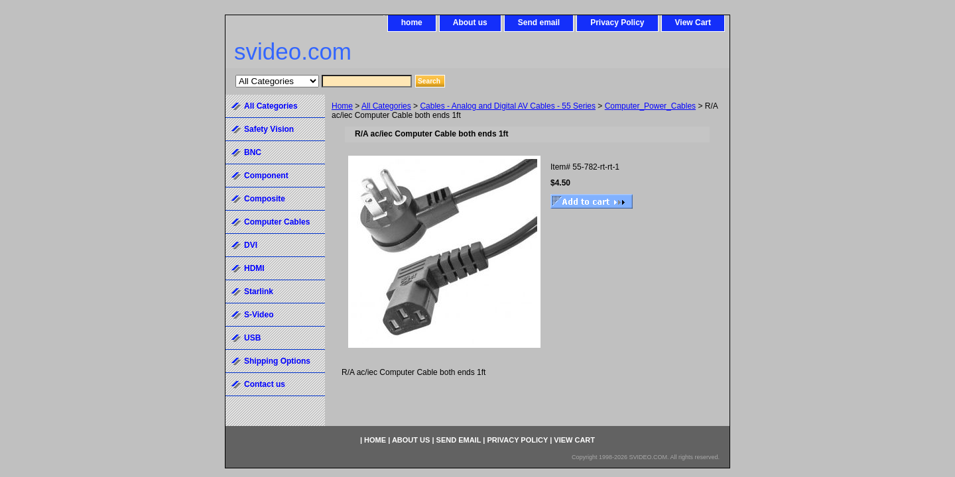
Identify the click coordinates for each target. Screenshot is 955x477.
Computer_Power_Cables (650, 106)
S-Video (258, 314)
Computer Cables (277, 222)
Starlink (258, 291)
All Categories (386, 106)
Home (342, 106)
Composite (264, 198)
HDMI (254, 268)
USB (252, 338)
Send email (539, 22)
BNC (252, 152)
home (411, 22)
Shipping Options (277, 361)
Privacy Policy (617, 22)
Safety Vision (269, 129)
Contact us (264, 384)
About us (470, 22)
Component (266, 175)
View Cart (693, 22)
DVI (250, 245)
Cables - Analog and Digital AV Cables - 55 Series (508, 106)
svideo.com (292, 51)
